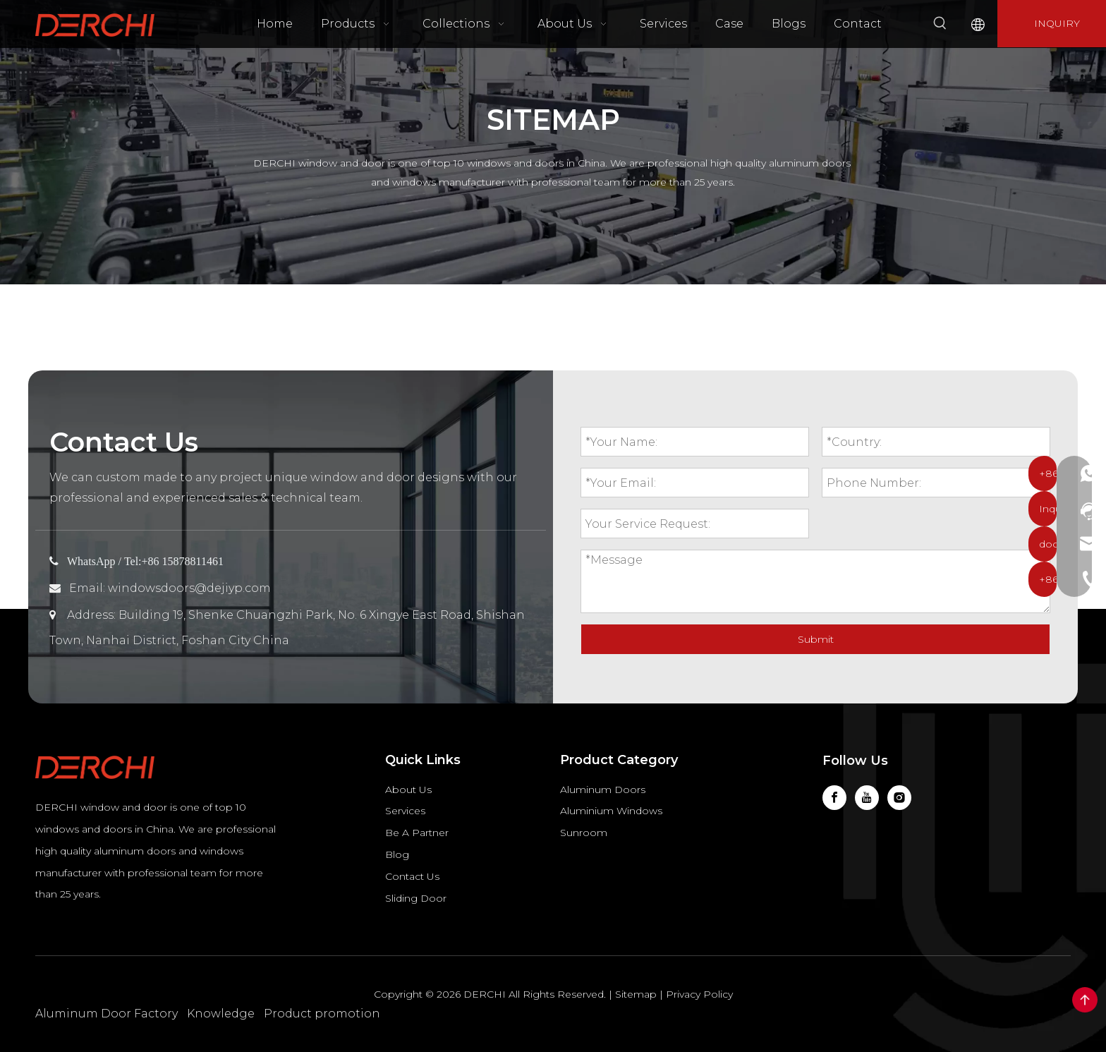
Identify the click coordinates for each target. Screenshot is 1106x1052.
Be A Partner (417, 832)
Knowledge (221, 1013)
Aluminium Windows (611, 810)
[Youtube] (867, 797)
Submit (816, 639)
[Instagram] (899, 797)
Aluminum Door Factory (106, 1013)
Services (405, 810)
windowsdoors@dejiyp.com (189, 588)
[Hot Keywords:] (940, 23)
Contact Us (412, 876)
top (1085, 999)
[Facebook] (834, 797)
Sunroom (583, 832)
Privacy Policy (699, 994)
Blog (397, 854)
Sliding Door (415, 898)
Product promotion (322, 1013)
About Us (408, 789)
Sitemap (636, 994)
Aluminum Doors (602, 789)
